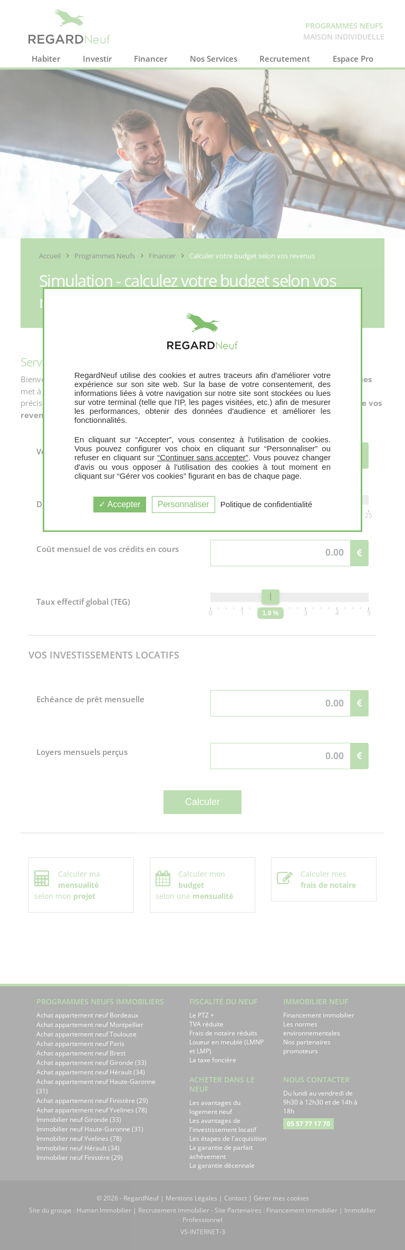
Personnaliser (183, 504)
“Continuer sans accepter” (202, 457)
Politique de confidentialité (266, 504)
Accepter (120, 504)
